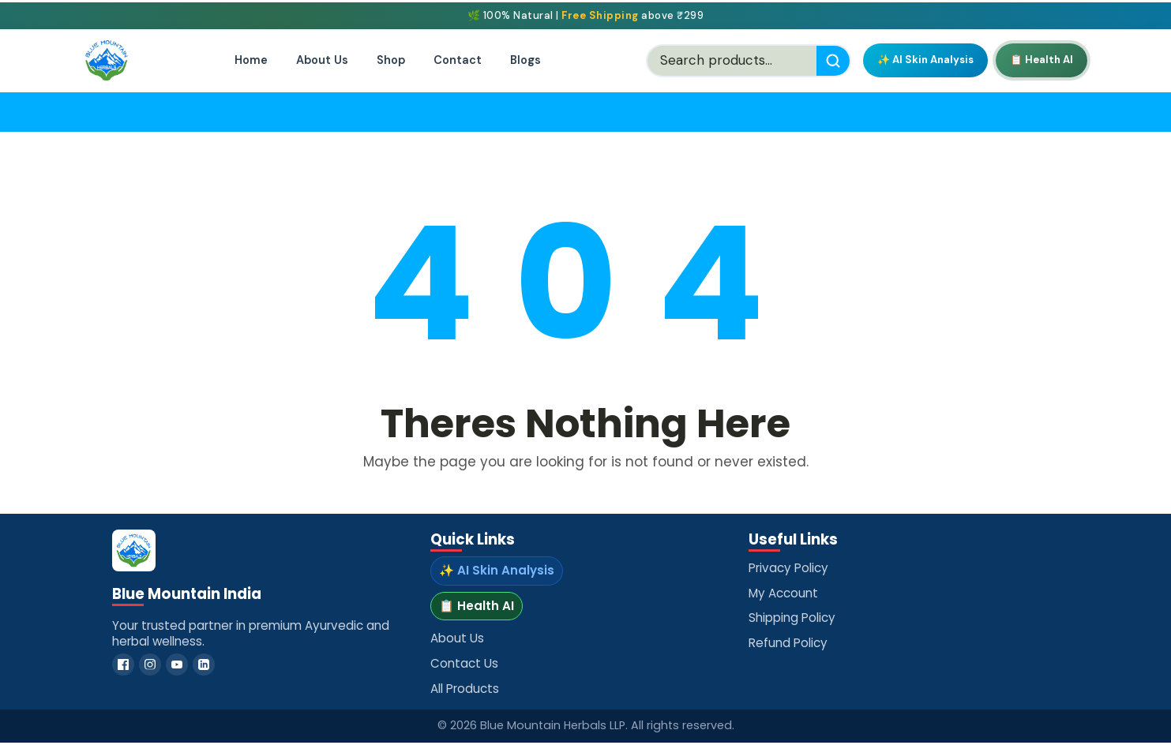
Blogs (525, 60)
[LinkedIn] (204, 664)
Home (251, 60)
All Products (464, 688)
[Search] (833, 60)
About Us (322, 60)
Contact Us (464, 663)
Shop (391, 60)
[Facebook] (123, 664)
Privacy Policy (788, 568)
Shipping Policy (792, 617)
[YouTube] (177, 664)
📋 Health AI (1041, 59)
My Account (783, 593)
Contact (457, 60)
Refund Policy (788, 643)
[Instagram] (150, 664)
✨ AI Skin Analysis (925, 59)
